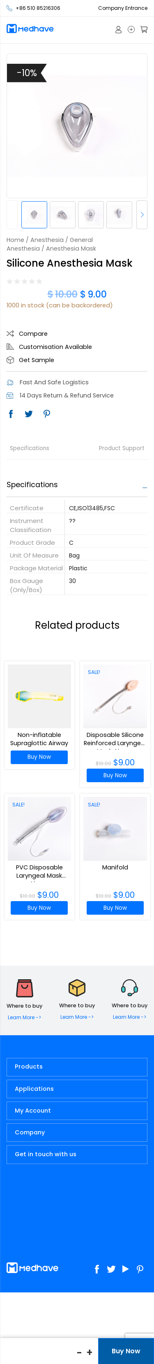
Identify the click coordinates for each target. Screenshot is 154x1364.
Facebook (11, 414)
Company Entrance (122, 8)
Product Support (122, 448)
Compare (33, 334)
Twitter (29, 414)
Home (15, 240)
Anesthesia (47, 240)
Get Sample (36, 360)
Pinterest (47, 414)
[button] (141, 214)
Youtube (126, 1269)
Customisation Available (55, 347)
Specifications (29, 448)
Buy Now (39, 757)
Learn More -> (24, 1017)
